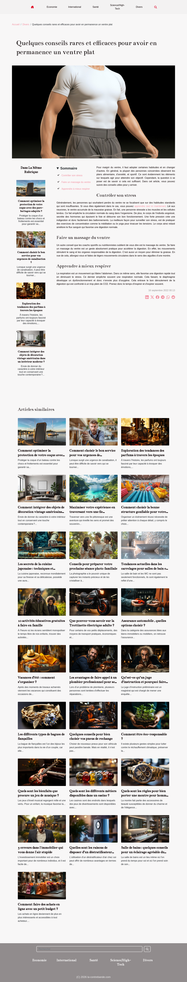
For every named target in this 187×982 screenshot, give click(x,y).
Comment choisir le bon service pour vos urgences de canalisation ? (92, 455)
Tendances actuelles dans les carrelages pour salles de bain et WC (144, 568)
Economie (52, 7)
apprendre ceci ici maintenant (150, 206)
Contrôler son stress (72, 175)
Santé (95, 7)
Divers (139, 7)
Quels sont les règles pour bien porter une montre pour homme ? (144, 795)
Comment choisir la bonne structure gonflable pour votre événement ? (143, 511)
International (74, 7)
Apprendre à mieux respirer (76, 189)
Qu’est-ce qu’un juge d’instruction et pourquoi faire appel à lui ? (143, 682)
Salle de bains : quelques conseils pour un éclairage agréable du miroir (144, 852)
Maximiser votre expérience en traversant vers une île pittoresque (92, 511)
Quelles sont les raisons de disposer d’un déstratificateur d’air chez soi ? (90, 852)
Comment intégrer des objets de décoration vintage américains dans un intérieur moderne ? (41, 511)
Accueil (16, 24)
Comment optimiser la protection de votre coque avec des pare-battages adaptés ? (40, 455)
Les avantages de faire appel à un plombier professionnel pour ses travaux (93, 682)
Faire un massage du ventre (76, 182)
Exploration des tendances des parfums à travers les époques (31, 307)
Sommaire (68, 168)
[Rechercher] (89, 949)
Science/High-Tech (117, 7)
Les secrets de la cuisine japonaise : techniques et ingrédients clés (35, 568)
